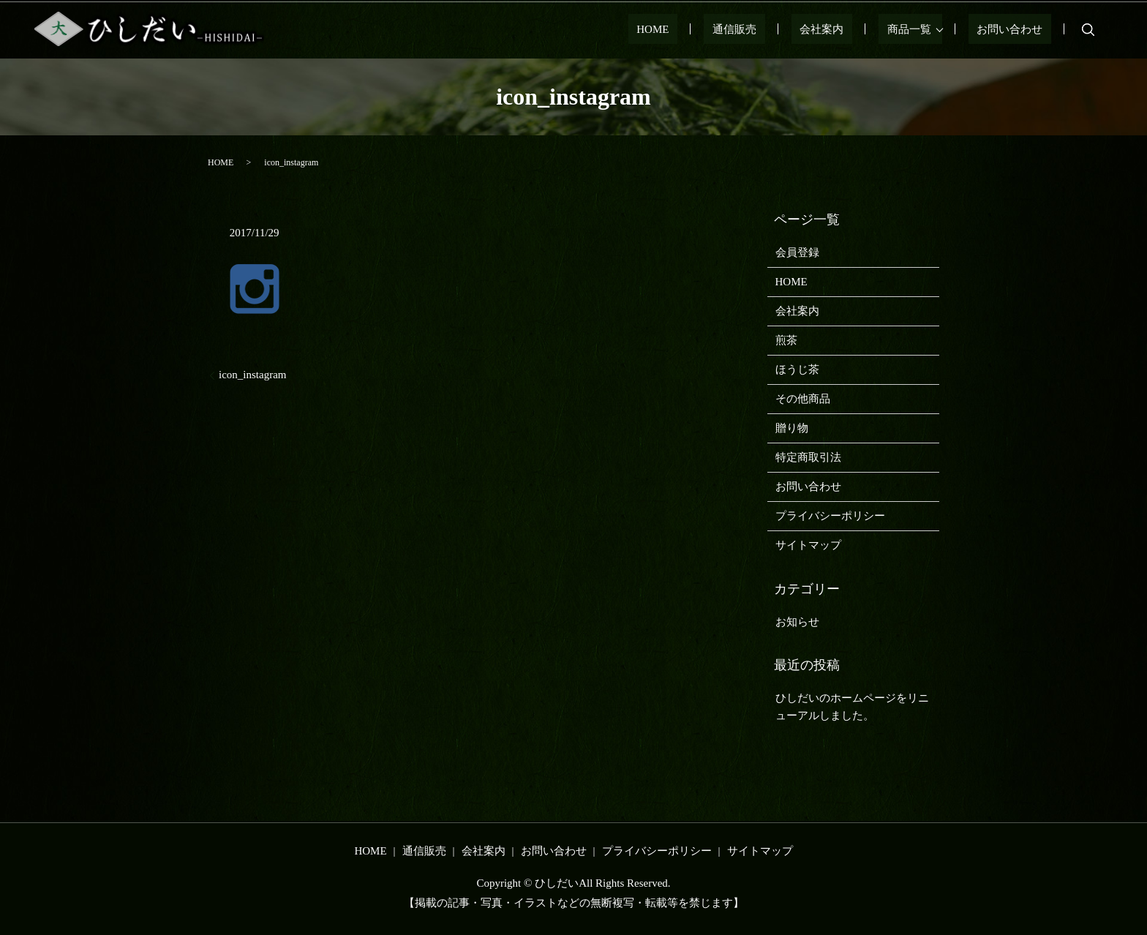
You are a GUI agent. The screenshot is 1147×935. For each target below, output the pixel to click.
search (1088, 29)
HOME (721, 29)
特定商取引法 (808, 457)
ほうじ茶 (797, 369)
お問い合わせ (1018, 29)
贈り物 (791, 428)
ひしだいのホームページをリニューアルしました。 (852, 706)
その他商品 (802, 399)
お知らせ (797, 622)
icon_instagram (252, 374)
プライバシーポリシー (830, 516)
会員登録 (797, 252)
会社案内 (856, 29)
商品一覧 (926, 29)
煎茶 (786, 340)
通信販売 (786, 29)
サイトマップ (808, 545)
